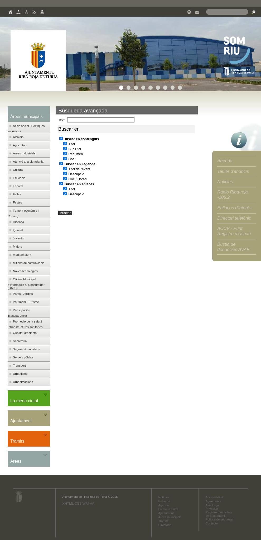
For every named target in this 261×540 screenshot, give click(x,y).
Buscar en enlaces (76, 184)
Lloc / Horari (75, 179)
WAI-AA (88, 503)
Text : (62, 120)
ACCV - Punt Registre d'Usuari (234, 231)
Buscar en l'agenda (77, 164)
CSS (78, 503)
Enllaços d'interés (234, 207)
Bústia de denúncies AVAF (233, 247)
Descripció (73, 174)
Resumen (73, 154)
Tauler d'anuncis (233, 171)
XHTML (68, 503)
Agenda (224, 160)
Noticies (225, 181)
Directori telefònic (234, 218)
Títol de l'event (76, 169)
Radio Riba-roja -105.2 (232, 195)
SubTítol (72, 149)
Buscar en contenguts (79, 139)
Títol (69, 144)
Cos (68, 159)
